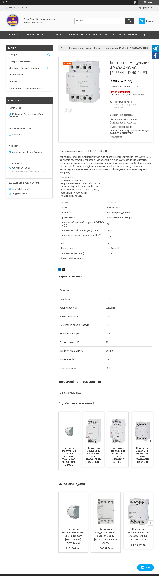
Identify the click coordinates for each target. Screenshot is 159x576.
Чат (145, 567)
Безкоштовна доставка (121, 115)
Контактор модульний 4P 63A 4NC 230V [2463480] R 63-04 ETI (143, 455)
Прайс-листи (35, 35)
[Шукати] (129, 21)
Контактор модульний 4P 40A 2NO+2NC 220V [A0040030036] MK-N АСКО (106, 536)
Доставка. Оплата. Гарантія (84, 35)
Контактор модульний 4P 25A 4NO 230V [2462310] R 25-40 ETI (118, 455)
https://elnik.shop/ (20, 189)
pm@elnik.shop (19, 193)
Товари (13, 35)
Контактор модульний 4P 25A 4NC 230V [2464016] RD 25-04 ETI (94, 455)
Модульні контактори (80, 48)
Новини (13, 81)
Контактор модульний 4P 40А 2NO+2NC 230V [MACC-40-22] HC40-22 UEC (69, 456)
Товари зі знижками (19, 61)
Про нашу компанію (124, 35)
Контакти (55, 35)
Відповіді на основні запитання (26, 88)
